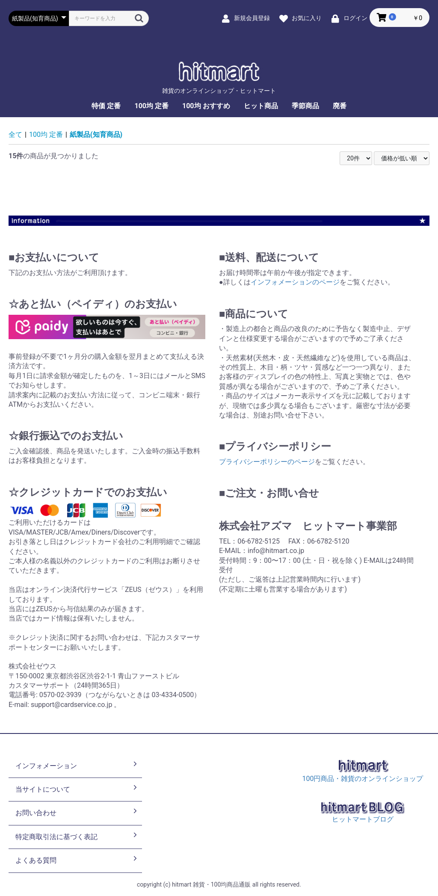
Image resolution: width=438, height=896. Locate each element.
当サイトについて (77, 788)
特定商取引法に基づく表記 (77, 836)
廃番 (339, 106)
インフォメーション (77, 765)
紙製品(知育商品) (96, 134)
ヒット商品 (261, 106)
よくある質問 (77, 859)
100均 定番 (151, 106)
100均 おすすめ (206, 106)
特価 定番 (106, 106)
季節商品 (305, 106)
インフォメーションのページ (295, 282)
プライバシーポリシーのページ (267, 462)
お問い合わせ (77, 812)
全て (15, 134)
